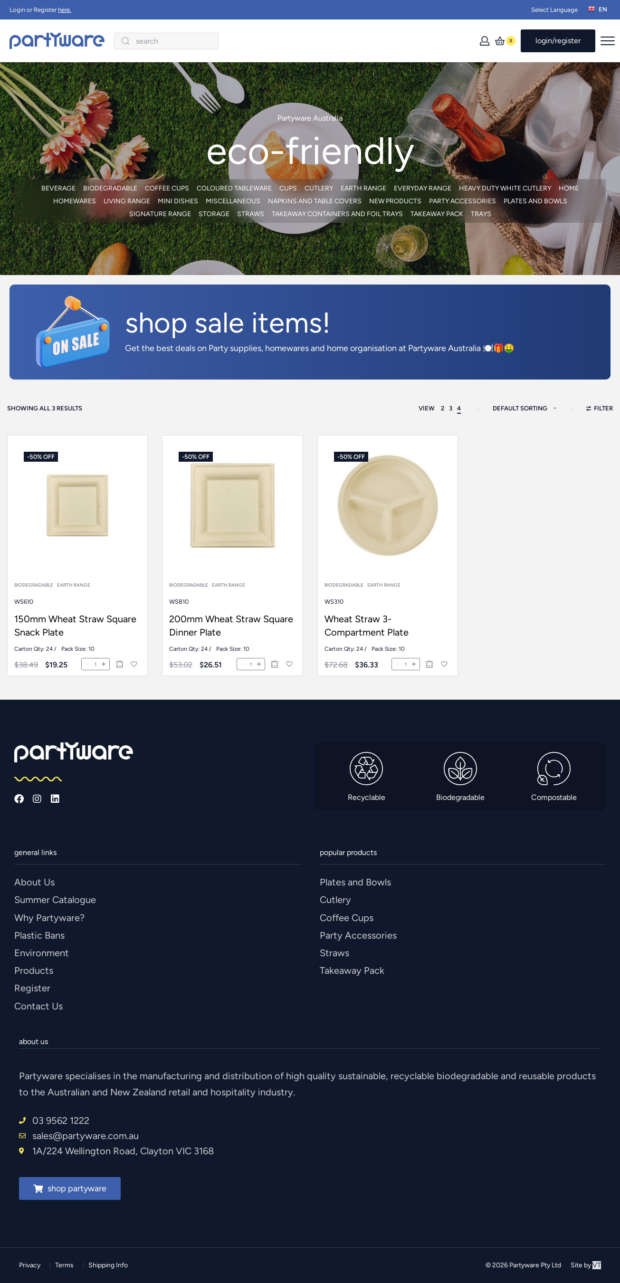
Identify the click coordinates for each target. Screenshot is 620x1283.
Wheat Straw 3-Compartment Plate (367, 645)
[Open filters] (599, 409)
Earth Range (73, 593)
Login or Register (40, 9)
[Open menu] (607, 41)
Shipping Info (108, 1265)
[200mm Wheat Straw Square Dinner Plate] (232, 521)
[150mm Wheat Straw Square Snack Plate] (77, 515)
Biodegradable (34, 593)
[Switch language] (598, 10)
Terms (64, 1265)
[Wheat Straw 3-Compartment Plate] (387, 531)
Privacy (29, 1265)
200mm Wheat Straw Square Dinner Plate (231, 638)
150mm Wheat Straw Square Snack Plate (75, 633)
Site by (586, 1265)
